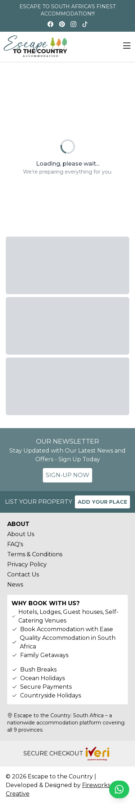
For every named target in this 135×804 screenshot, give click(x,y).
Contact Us (23, 574)
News (15, 584)
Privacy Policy (27, 564)
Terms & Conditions (34, 554)
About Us (20, 534)
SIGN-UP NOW (67, 475)
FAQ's (15, 544)
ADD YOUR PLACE (102, 502)
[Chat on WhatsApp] (119, 789)
